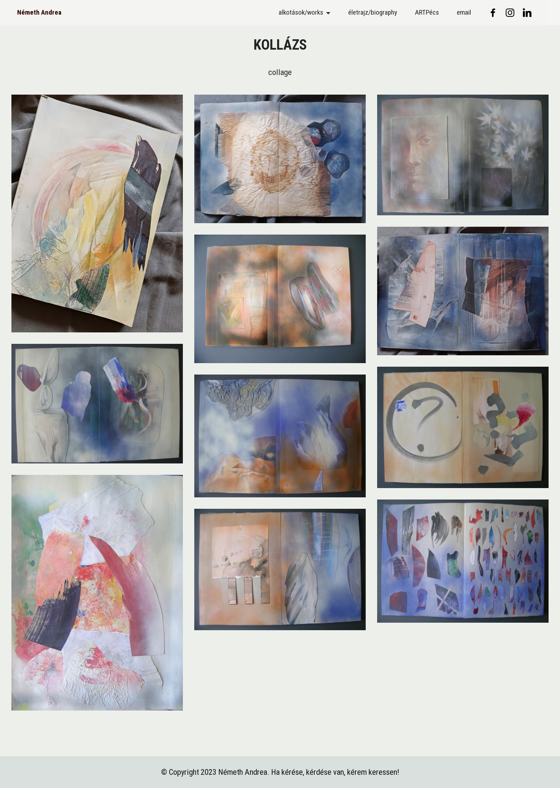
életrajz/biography (372, 12)
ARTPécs (427, 12)
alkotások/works (301, 12)
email (464, 12)
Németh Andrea (39, 12)
